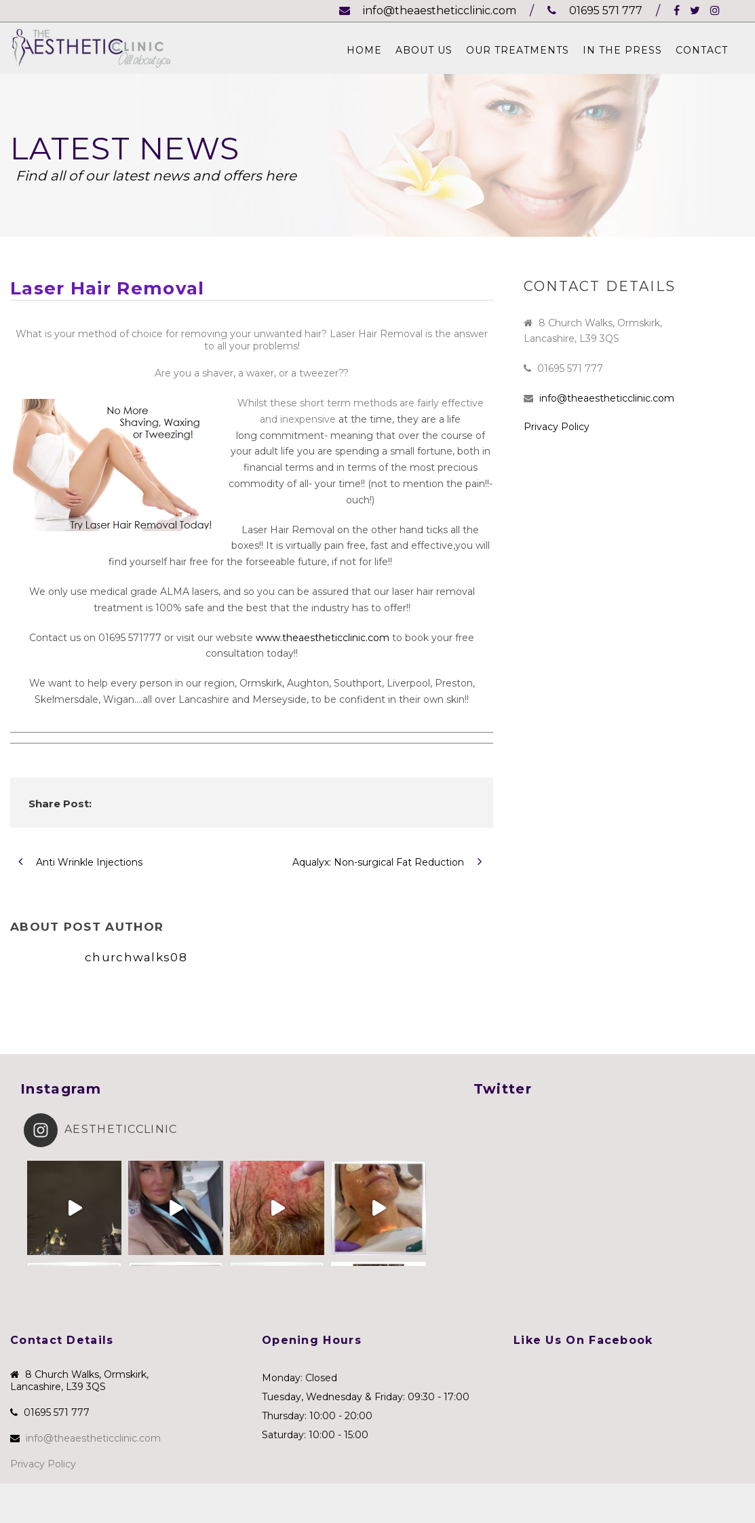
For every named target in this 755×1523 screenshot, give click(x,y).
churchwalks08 (136, 957)
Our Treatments (517, 50)
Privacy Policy (556, 427)
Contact (702, 50)
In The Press (622, 50)
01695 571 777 (594, 10)
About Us (423, 50)
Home (364, 50)
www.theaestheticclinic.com (322, 638)
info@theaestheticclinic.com (427, 10)
